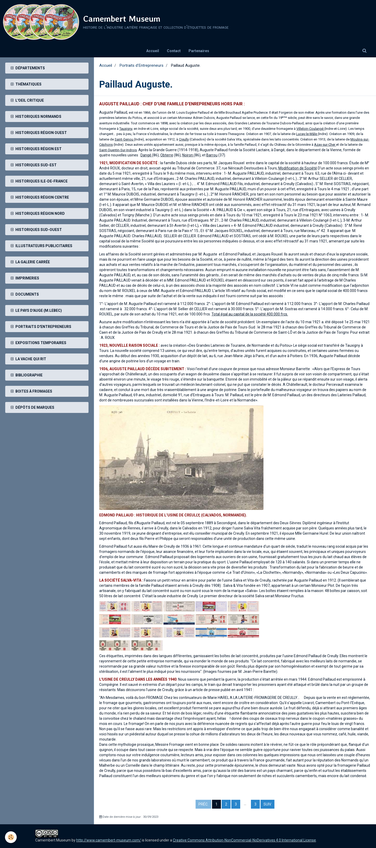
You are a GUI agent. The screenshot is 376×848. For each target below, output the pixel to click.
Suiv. (267, 804)
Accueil (152, 51)
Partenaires (199, 51)
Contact (174, 51)
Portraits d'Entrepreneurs (141, 65)
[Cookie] (11, 837)
